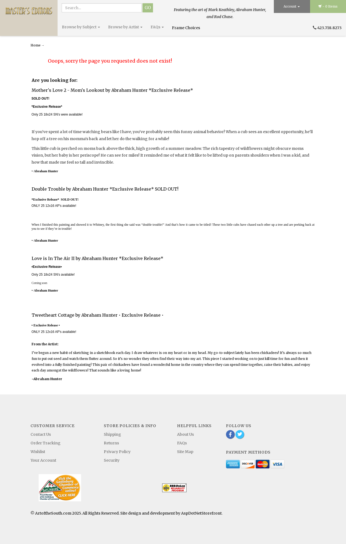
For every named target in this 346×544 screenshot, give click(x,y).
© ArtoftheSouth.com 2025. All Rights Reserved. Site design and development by (106, 513)
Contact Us (41, 434)
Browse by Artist (125, 27)
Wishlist (38, 451)
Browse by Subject (81, 27)
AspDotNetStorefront (201, 513)
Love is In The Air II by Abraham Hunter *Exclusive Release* (97, 258)
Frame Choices (186, 27)
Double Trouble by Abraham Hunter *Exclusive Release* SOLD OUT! (105, 189)
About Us (185, 434)
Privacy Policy (117, 451)
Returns (111, 443)
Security (111, 460)
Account (292, 6)
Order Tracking (46, 443)
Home (36, 45)
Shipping (112, 434)
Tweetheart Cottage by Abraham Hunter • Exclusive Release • (98, 315)
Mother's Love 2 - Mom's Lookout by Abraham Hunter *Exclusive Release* (112, 90)
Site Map (185, 451)
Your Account (43, 460)
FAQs (157, 27)
